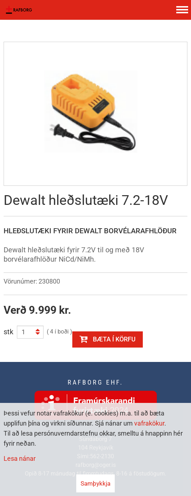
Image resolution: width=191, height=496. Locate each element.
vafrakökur (149, 423)
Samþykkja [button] (95, 483)
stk (8, 331)
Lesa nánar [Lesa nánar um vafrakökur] (20, 458)
